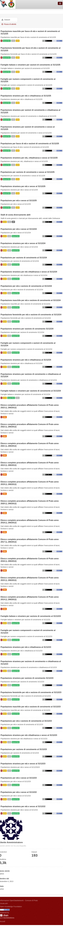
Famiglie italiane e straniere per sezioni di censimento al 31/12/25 (30, 65)
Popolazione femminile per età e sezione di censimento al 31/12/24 (31, 315)
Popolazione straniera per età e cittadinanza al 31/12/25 (26, 96)
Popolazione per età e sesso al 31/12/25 (19, 200)
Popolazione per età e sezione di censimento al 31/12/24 (26, 286)
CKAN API (4, 903)
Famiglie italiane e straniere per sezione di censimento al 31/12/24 (31, 391)
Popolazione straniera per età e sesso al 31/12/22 (23, 806)
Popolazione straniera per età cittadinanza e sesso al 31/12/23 (29, 735)
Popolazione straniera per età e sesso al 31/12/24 (23, 243)
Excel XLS (6, 41)
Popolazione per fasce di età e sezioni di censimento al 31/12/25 (30, 143)
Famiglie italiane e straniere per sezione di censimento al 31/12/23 (31, 616)
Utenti (3, 11)
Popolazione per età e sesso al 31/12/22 (19, 792)
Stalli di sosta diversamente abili (15, 215)
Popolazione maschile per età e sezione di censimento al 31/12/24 (31, 300)
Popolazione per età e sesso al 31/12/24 (19, 229)
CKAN (4, 915)
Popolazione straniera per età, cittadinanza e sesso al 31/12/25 (29, 158)
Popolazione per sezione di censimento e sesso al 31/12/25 (27, 172)
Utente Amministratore (21, 11)
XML (4, 417)
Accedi (2, 921)
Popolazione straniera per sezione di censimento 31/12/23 (27, 678)
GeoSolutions (8, 918)
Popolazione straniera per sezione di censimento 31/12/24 (27, 329)
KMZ (9, 222)
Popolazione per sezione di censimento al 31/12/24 (24, 258)
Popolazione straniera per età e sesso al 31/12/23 (23, 764)
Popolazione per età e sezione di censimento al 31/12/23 (26, 721)
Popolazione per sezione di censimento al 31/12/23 (24, 749)
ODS (13, 41)
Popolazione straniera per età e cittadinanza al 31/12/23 (26, 647)
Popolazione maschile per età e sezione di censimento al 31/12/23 (31, 707)
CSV (17, 41)
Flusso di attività (9, 24)
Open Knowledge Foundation (11, 907)
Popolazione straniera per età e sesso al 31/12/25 (23, 186)
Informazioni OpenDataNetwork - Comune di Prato (19, 900)
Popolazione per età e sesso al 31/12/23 (19, 778)
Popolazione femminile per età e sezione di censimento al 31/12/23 (31, 692)
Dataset (6, 20)
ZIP (13, 222)
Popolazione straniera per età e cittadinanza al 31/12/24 (26, 360)
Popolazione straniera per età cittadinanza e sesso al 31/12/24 (29, 272)
